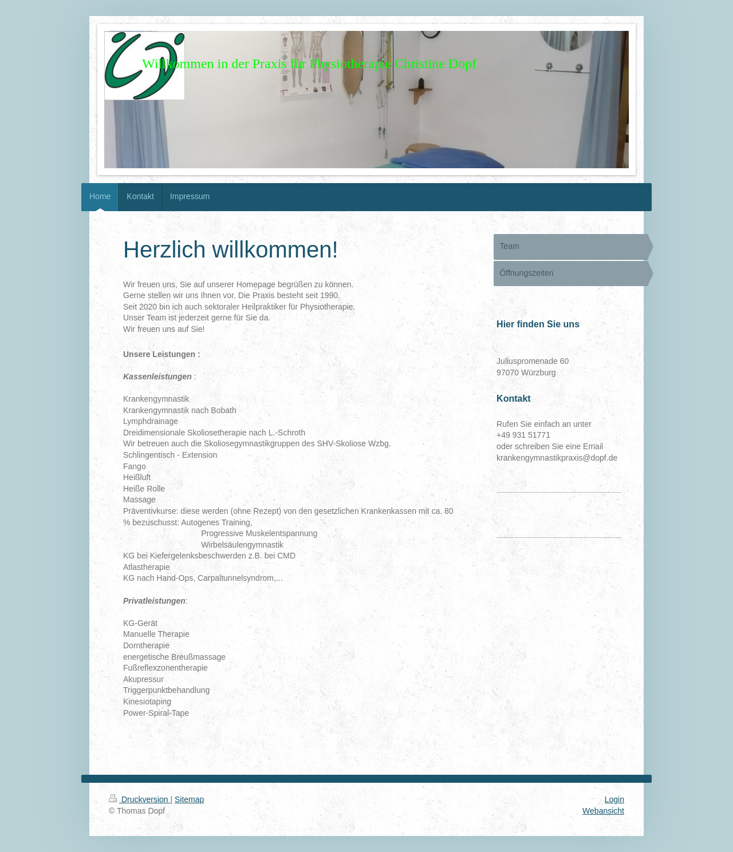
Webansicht (603, 810)
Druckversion (139, 799)
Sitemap (189, 799)
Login (614, 799)
